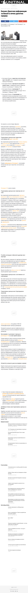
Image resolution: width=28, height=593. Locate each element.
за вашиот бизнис (10, 400)
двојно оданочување (6, 324)
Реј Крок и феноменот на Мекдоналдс (16, 507)
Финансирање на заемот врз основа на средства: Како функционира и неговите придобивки (16, 500)
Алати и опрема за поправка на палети (16, 539)
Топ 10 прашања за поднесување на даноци (17, 429)
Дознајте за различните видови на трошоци (17, 477)
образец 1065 (15, 210)
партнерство (4, 218)
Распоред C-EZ (4, 188)
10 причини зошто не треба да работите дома (17, 467)
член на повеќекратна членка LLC (16, 197)
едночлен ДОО (6, 143)
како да (13, 399)
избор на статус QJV (16, 270)
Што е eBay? (10, 517)
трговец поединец (22, 141)
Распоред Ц (18, 126)
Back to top (14, 587)
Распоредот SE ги (9, 357)
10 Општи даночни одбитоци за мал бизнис (17, 544)
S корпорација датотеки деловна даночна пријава (15, 287)
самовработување (22, 358)
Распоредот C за (18, 145)
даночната (10, 358)
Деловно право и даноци (5, 8)
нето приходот (9, 146)
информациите (5, 222)
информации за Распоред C (11, 163)
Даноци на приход (14, 8)
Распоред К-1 (4, 224)
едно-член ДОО (14, 139)
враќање (24, 220)
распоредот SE (5, 335)
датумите (4, 393)
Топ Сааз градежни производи (14, 550)
